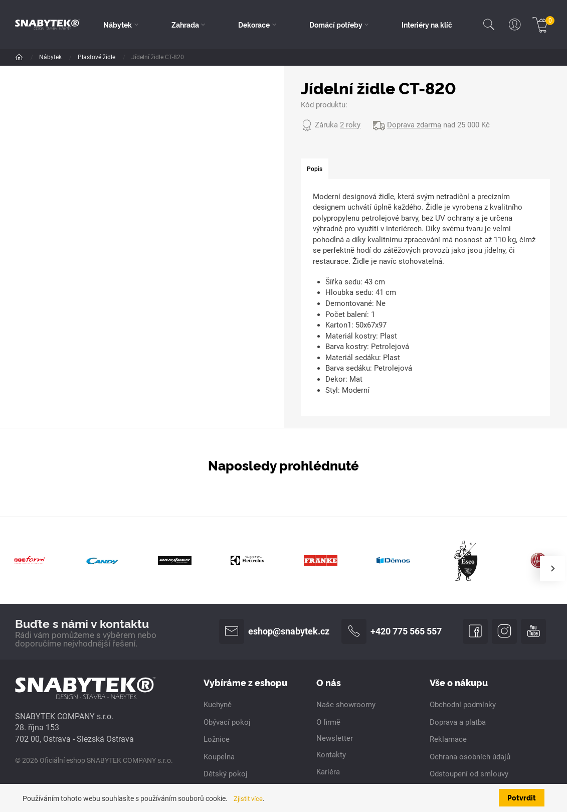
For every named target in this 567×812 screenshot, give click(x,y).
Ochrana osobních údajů (470, 757)
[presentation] (552, 568)
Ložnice (217, 740)
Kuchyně (218, 706)
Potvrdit (521, 797)
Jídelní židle (146, 57)
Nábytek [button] (118, 24)
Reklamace (448, 740)
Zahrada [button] (186, 24)
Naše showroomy (345, 706)
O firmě (328, 723)
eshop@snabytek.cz (274, 631)
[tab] (315, 169)
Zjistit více (249, 798)
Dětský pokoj (226, 774)
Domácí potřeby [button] (335, 24)
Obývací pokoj (227, 723)
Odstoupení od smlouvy (469, 774)
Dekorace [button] (254, 24)
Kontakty (331, 755)
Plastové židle (197, 57)
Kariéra (328, 772)
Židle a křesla (96, 57)
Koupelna (219, 757)
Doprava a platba (458, 723)
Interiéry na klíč (427, 24)
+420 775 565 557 (391, 631)
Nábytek (51, 57)
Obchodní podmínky (463, 706)
